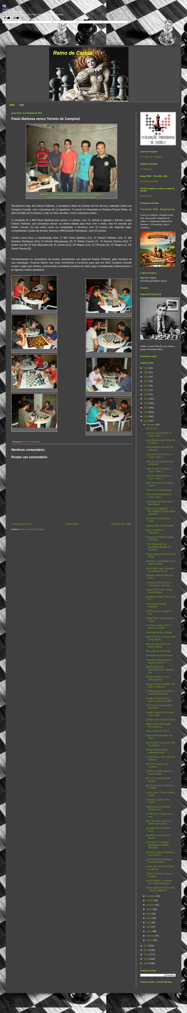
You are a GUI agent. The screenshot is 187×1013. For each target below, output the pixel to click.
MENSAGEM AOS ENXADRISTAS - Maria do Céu (160, 670)
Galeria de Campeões (152, 157)
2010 (146, 959)
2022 (146, 385)
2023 (146, 381)
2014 (146, 421)
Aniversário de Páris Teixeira (159, 655)
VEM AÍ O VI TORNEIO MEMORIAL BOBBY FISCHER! (157, 845)
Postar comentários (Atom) (31, 529)
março (149, 931)
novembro (151, 896)
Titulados (147, 169)
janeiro (149, 940)
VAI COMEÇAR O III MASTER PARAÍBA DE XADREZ (158, 547)
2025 (146, 372)
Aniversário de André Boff (158, 651)
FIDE (11, 105)
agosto (149, 909)
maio (149, 922)
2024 (146, 377)
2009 (146, 963)
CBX (21, 105)
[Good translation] (6, 18)
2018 (146, 403)
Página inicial (72, 524)
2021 (146, 390)
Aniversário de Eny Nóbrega (159, 632)
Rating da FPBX (150, 181)
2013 (146, 945)
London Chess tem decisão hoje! (161, 719)
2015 (146, 416)
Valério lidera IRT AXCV (157, 731)
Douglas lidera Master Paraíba (159, 525)
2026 (146, 368)
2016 (146, 412)
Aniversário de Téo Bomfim (159, 490)
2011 (146, 954)
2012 (146, 950)
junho (149, 918)
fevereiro (150, 936)
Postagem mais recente (22, 524)
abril (148, 927)
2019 (146, 399)
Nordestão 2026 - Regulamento (157, 209)
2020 (146, 394)
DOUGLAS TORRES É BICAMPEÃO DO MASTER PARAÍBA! (160, 511)
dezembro (151, 424)
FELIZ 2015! (152, 428)
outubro (150, 900)
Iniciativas (148, 196)
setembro (150, 905)
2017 (146, 407)
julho (149, 913)
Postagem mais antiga (121, 524)
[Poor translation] (16, 18)
